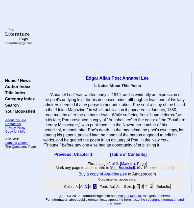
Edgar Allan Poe (103, 78)
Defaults (163, 187)
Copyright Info (15, 131)
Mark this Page (133, 164)
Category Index (19, 99)
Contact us (13, 124)
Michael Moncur (129, 196)
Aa (112, 187)
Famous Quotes (16, 143)
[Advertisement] (114, 36)
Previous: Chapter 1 (73, 154)
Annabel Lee (135, 78)
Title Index (14, 93)
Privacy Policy (15, 128)
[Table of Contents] (128, 154)
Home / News (17, 80)
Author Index (16, 86)
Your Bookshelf (19, 111)
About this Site (15, 120)
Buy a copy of (103, 174)
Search (11, 105)
